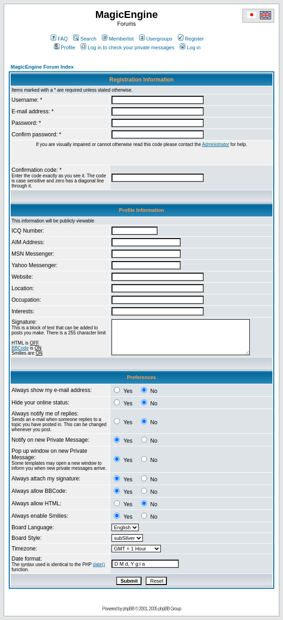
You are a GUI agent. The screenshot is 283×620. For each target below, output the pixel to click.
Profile (64, 47)
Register (191, 38)
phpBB (128, 608)
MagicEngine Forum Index (42, 67)
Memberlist (118, 38)
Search (84, 38)
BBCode (20, 348)
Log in (190, 47)
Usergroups (155, 38)
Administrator (215, 144)
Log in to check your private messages (127, 47)
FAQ (59, 38)
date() (99, 564)
